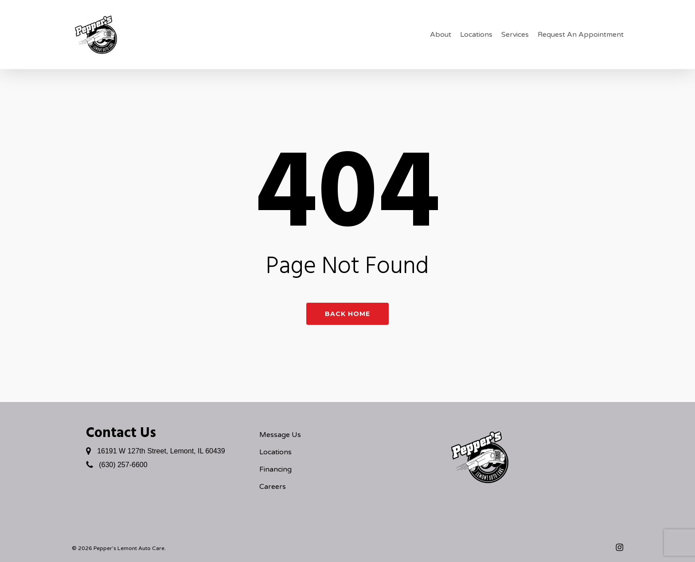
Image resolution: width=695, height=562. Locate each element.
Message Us (280, 434)
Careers (272, 486)
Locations (275, 452)
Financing (275, 469)
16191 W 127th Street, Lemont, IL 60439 (161, 451)
